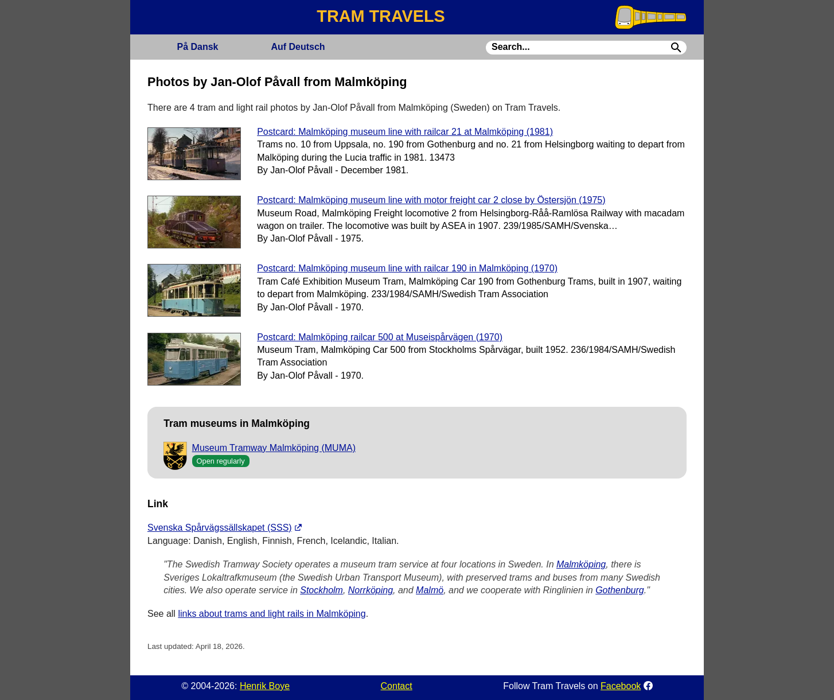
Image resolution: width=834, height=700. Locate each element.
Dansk (197, 47)
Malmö (429, 590)
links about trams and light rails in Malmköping (271, 614)
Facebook (621, 686)
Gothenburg (619, 590)
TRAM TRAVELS (381, 16)
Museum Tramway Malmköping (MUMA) (274, 448)
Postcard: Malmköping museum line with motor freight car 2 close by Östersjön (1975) (431, 200)
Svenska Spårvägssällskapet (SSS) (219, 527)
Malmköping (581, 564)
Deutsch (298, 47)
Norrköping (370, 590)
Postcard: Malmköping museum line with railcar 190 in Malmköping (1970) (407, 268)
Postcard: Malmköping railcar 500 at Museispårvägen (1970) (379, 337)
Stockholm (321, 590)
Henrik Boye (265, 686)
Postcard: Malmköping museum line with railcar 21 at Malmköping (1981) (405, 132)
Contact (396, 686)
